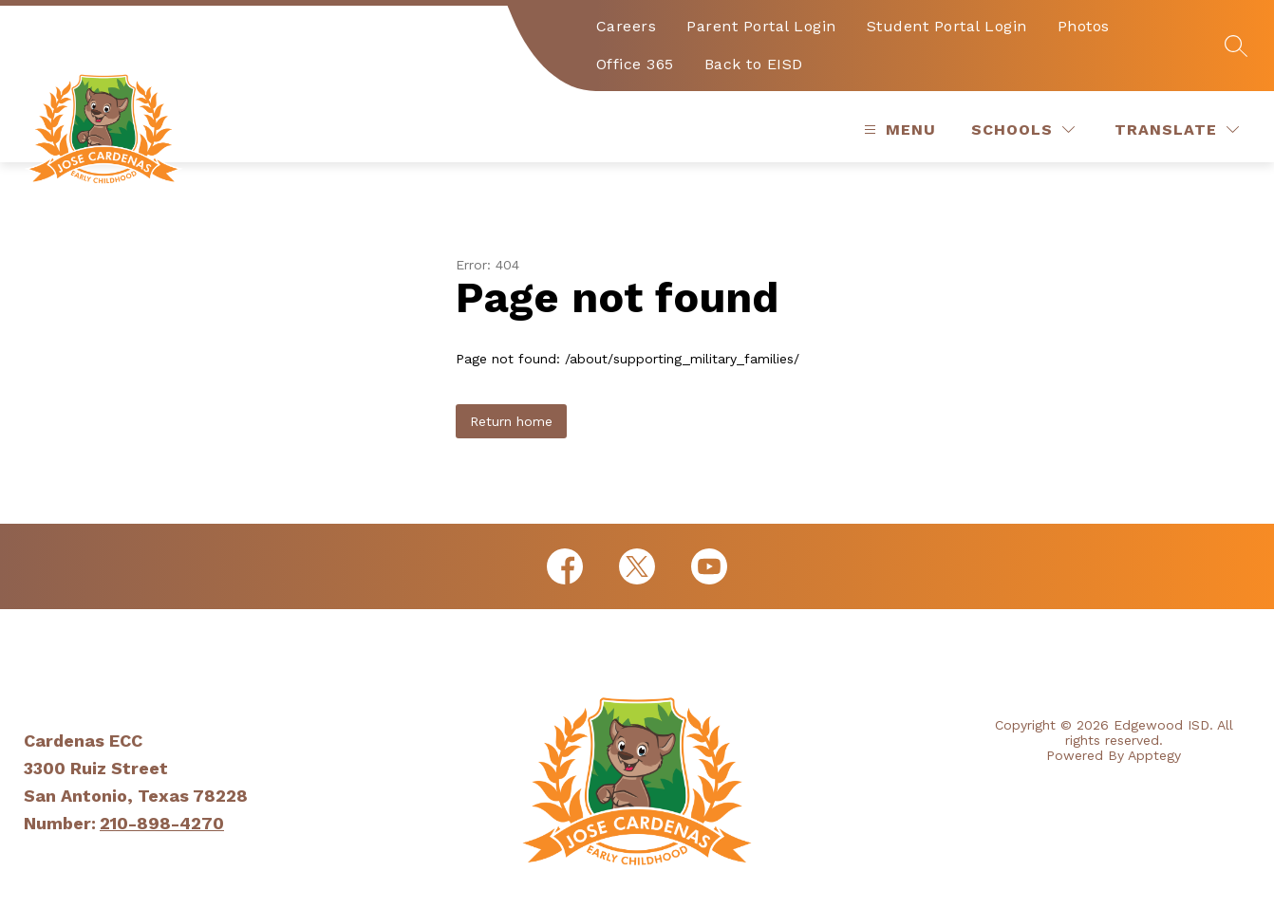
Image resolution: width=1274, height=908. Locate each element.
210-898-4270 (162, 823)
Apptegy (1154, 755)
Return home (511, 421)
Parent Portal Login (761, 26)
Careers (626, 26)
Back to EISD (753, 64)
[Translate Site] (1177, 129)
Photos (1084, 26)
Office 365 (635, 64)
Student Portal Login (947, 26)
